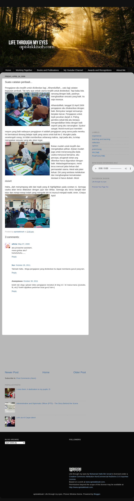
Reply (14, 257)
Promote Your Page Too (100, 187)
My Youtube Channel (73, 70)
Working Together (24, 70)
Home (8, 70)
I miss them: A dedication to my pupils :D (33, 389)
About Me (120, 70)
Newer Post (12, 372)
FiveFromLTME (98, 156)
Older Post (79, 372)
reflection (96, 143)
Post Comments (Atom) (26, 378)
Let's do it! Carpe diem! (26, 418)
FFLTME (95, 152)
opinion (95, 146)
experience (96, 136)
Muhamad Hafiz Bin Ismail (101, 474)
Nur (13, 265)
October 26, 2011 (23, 265)
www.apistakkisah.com (95, 482)
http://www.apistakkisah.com (81, 487)
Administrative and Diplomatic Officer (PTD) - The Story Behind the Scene (47, 403)
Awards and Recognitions (100, 70)
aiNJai (14, 244)
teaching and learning (101, 139)
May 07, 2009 (24, 244)
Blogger (97, 494)
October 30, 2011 (30, 281)
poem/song (96, 149)
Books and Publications (48, 70)
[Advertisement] (45, 353)
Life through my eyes (99, 182)
